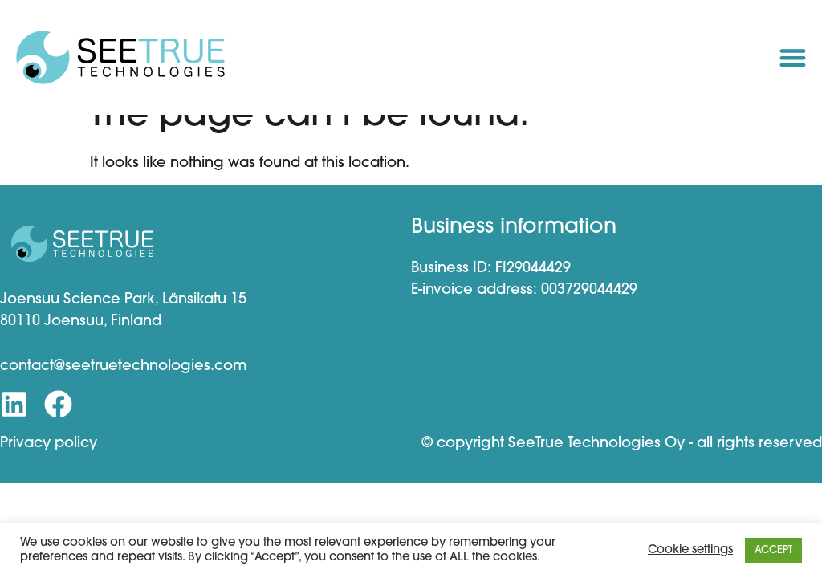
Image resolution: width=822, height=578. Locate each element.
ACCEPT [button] (773, 550)
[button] (792, 57)
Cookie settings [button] (690, 550)
